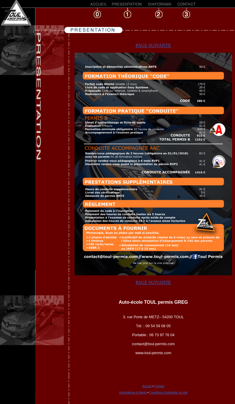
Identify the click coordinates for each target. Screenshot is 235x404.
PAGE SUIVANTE (153, 45)
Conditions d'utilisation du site (168, 392)
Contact (159, 386)
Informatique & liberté (133, 392)
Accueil (147, 386)
